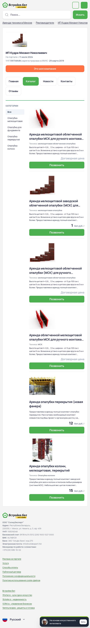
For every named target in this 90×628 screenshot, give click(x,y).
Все (9, 111)
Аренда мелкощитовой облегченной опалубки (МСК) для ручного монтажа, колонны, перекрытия (55, 270)
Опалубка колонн (12, 147)
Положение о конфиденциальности (18, 576)
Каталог (31, 81)
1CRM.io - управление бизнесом (17, 603)
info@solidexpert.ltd (32, 543)
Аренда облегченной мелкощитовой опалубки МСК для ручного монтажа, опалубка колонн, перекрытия (55, 337)
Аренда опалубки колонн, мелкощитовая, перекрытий (49, 468)
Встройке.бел (8, 590)
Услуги (5, 563)
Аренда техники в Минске (17, 22)
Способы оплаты (10, 567)
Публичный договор (11, 571)
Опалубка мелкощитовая (15, 120)
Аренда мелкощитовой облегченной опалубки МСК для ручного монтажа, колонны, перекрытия (55, 136)
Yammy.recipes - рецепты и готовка (18, 607)
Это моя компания (45, 68)
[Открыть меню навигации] (84, 5)
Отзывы (13, 91)
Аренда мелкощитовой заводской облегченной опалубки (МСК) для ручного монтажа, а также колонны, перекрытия (55, 203)
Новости (48, 81)
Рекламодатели (45, 22)
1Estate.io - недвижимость (14, 599)
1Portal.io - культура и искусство (17, 595)
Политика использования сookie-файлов (21, 580)
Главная (14, 81)
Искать (80, 14)
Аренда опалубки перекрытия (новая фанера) (56, 404)
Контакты (66, 81)
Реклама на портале (11, 558)
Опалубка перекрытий (14, 138)
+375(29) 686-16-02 (11, 550)
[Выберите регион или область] (75, 5)
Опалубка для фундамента (14, 129)
